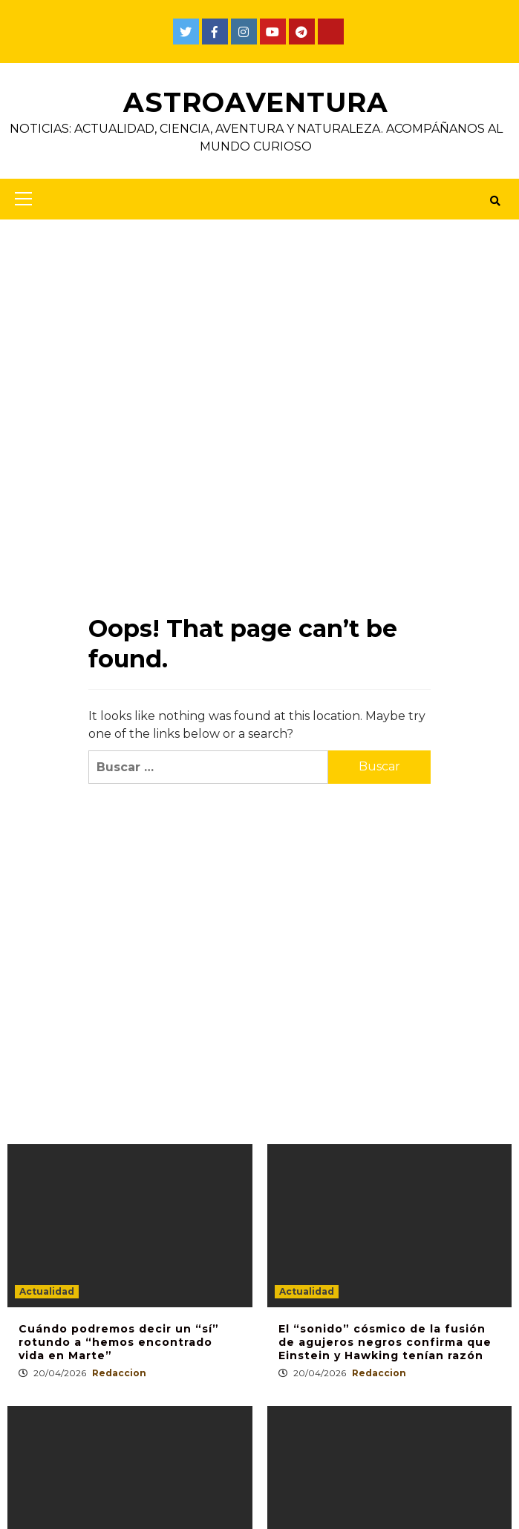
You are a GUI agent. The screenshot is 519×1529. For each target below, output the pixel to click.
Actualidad (46, 1291)
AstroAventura (255, 102)
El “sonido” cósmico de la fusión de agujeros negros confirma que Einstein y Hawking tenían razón (385, 1342)
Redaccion (119, 1372)
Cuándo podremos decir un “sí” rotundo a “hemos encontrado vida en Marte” (119, 1342)
